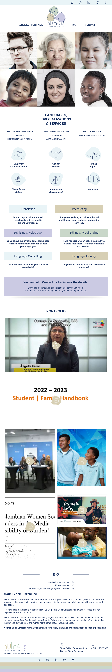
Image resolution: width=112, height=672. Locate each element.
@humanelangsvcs (80, 3)
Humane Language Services (56, 16)
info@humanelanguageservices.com (72, 3)
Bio (74, 25)
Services (24, 25)
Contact (90, 25)
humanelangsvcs (106, 3)
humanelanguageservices (89, 3)
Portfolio (36, 25)
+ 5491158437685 (99, 648)
